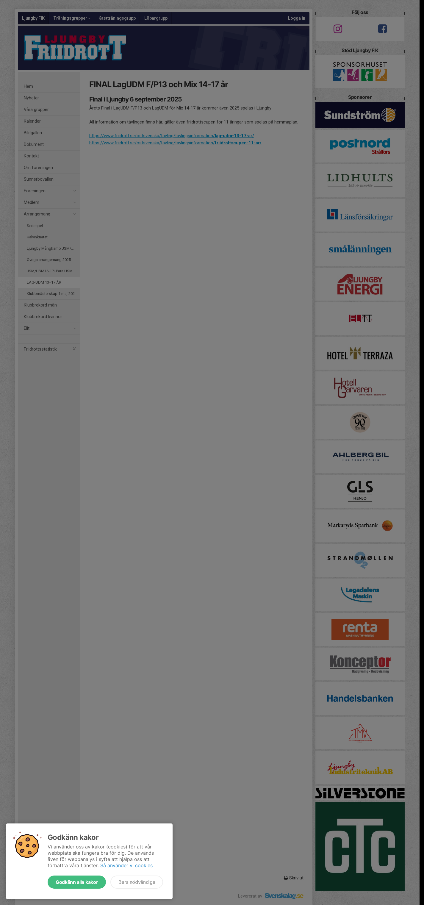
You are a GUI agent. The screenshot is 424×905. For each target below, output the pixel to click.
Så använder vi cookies (126, 865)
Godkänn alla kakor (77, 882)
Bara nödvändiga (136, 882)
